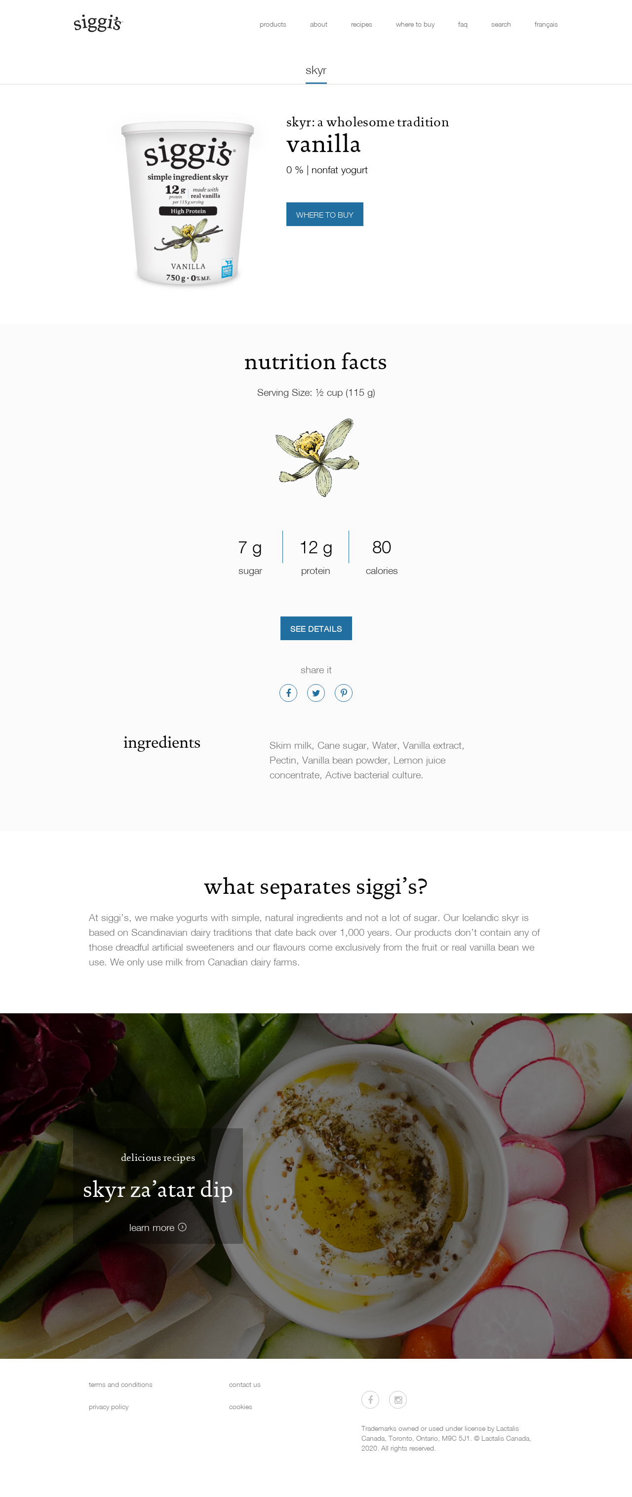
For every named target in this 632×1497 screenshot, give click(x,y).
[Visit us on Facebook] (370, 1400)
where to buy (415, 24)
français (546, 24)
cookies (240, 1406)
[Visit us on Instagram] (398, 1400)
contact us (245, 1384)
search (501, 24)
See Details (316, 629)
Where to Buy (325, 215)
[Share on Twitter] (316, 693)
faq (463, 24)
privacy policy (108, 1406)
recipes (361, 24)
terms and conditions (121, 1384)
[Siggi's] (98, 22)
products (273, 24)
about (318, 24)
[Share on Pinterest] (344, 693)
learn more (151, 1227)
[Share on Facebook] (288, 693)
